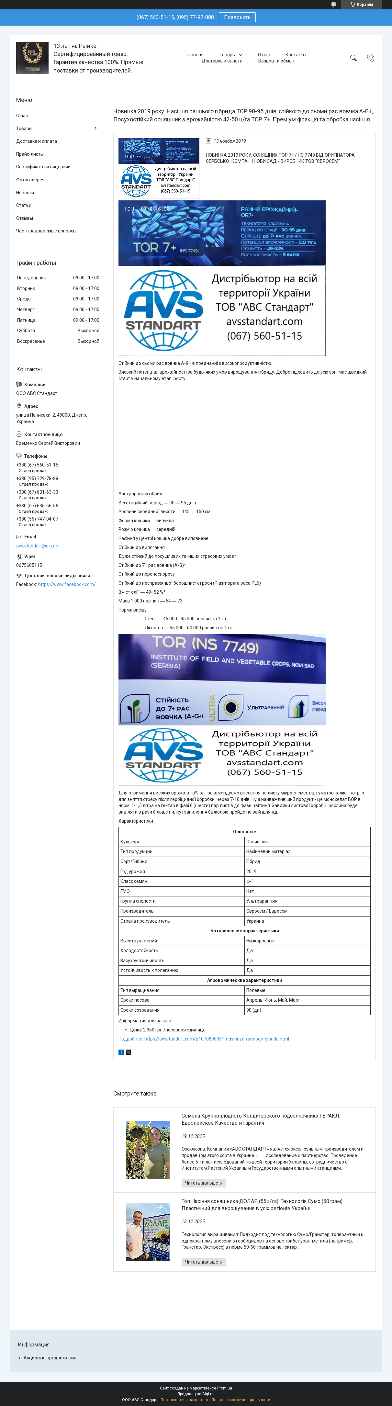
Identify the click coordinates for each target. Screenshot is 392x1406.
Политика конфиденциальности (240, 1400)
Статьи (23, 205)
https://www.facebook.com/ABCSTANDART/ (69, 584)
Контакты (296, 54)
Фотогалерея (30, 179)
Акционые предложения (50, 1357)
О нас (264, 54)
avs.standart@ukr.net (38, 545)
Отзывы (24, 218)
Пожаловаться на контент (184, 1400)
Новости (25, 192)
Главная (195, 54)
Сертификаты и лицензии (43, 166)
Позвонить (237, 17)
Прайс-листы (30, 154)
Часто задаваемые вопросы (46, 230)
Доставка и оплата (222, 60)
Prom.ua (224, 1388)
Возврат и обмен (276, 60)
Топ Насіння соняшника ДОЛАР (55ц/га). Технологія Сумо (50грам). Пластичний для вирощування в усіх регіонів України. (262, 1204)
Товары (227, 54)
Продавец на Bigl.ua (196, 1394)
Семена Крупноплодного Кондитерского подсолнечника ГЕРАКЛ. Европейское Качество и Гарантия (261, 1119)
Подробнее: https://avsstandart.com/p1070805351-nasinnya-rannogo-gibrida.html (203, 1038)
